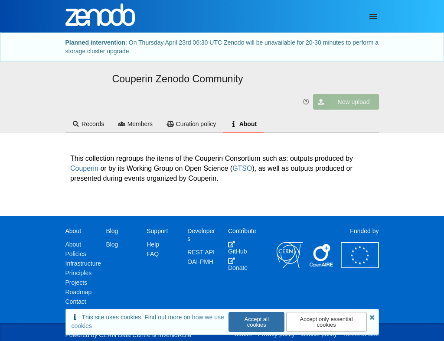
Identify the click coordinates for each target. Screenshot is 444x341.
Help (153, 244)
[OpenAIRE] (322, 266)
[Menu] (373, 16)
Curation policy (191, 123)
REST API (201, 252)
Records (88, 123)
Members (135, 123)
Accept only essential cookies (326, 322)
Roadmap (78, 292)
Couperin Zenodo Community (177, 78)
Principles (78, 273)
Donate (238, 264)
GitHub (237, 248)
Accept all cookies (257, 322)
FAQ (153, 253)
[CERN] (290, 266)
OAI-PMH (200, 261)
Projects (76, 282)
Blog (112, 244)
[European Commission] (360, 266)
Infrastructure (83, 263)
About (243, 123)
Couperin (84, 168)
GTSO (242, 168)
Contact (75, 301)
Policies (75, 253)
